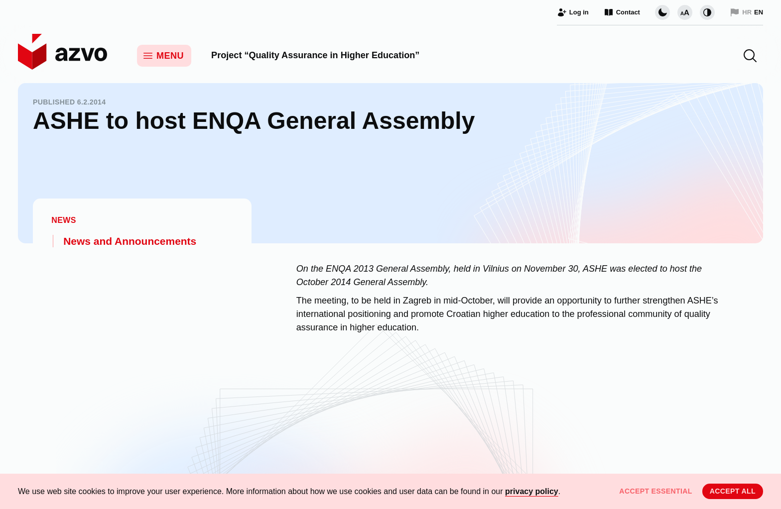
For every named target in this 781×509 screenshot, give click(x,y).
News (63, 220)
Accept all (733, 491)
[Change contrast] (707, 12)
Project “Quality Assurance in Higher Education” (315, 55)
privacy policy (531, 491)
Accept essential (655, 491)
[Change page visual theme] (662, 12)
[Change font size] (684, 12)
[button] (750, 56)
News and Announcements (129, 241)
